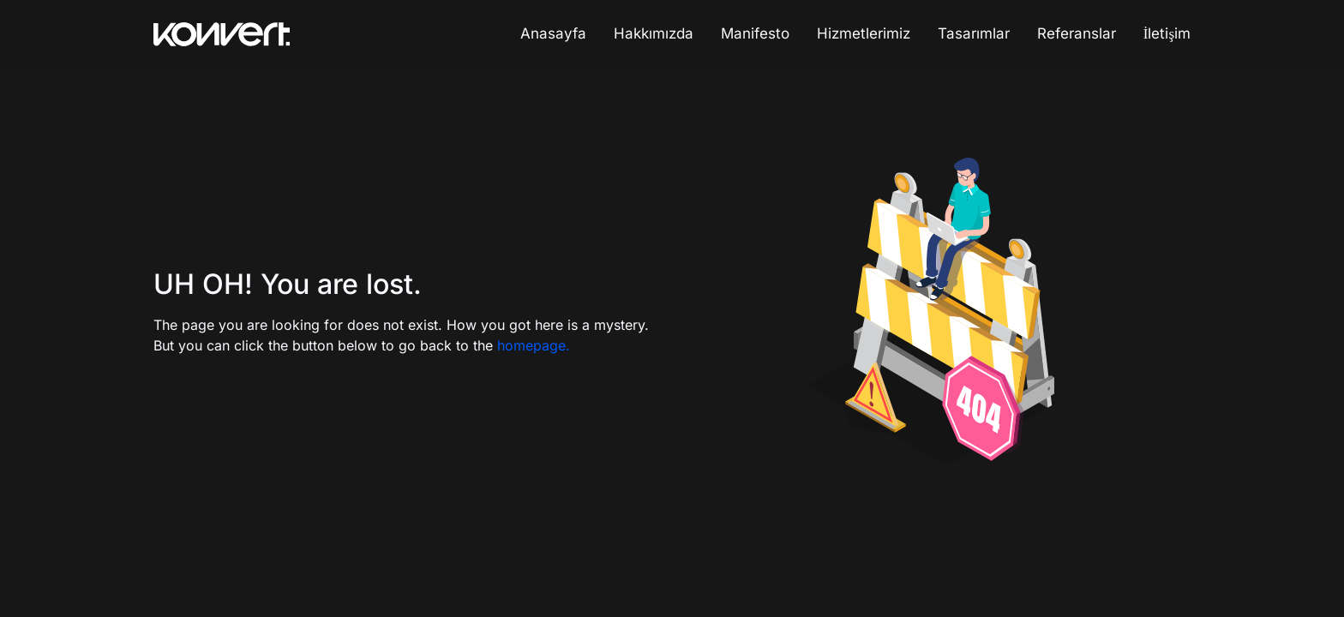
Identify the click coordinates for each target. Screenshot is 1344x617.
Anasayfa (553, 33)
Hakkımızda (653, 33)
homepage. (533, 345)
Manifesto (755, 33)
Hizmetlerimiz (863, 33)
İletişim (1167, 33)
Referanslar (1076, 33)
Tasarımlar (974, 33)
